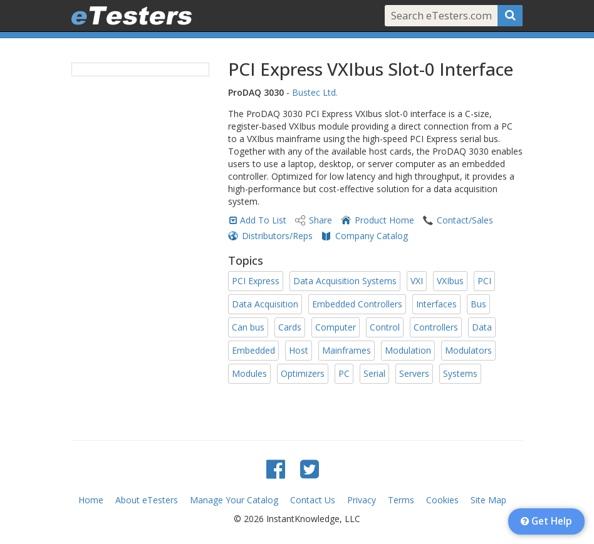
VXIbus (450, 281)
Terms (401, 500)
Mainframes (346, 350)
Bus (478, 304)
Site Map (488, 500)
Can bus (248, 327)
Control (385, 327)
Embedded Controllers (357, 304)
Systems (460, 373)
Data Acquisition (265, 304)
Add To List (263, 220)
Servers (414, 373)
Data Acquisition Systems (345, 281)
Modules (249, 373)
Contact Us (312, 500)
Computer (335, 327)
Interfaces (436, 304)
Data (482, 327)
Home (90, 500)
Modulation (408, 350)
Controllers (436, 327)
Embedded (253, 350)
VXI (416, 281)
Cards (289, 327)
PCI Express (255, 281)
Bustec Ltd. (315, 92)
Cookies (442, 500)
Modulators (468, 350)
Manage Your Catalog (234, 500)
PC (344, 373)
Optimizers (303, 373)
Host (298, 350)
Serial (374, 373)
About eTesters (146, 500)
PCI (484, 281)
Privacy (361, 500)
